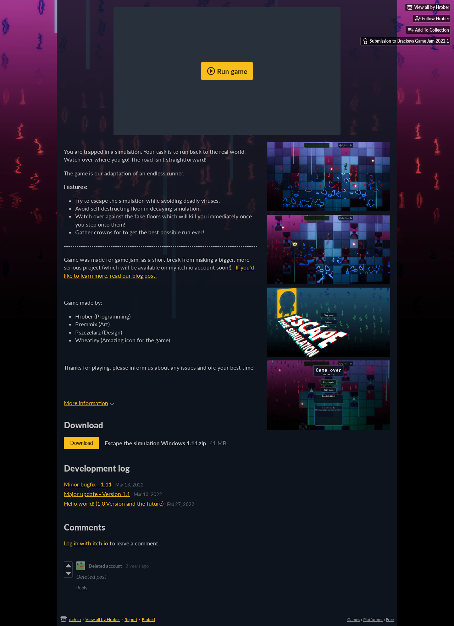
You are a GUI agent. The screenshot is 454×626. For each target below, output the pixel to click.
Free (390, 619)
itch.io (75, 619)
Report (130, 619)
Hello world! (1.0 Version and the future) (114, 503)
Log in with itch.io (86, 543)
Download (81, 443)
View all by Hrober (102, 619)
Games (353, 619)
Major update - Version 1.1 (97, 493)
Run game (227, 71)
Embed (148, 619)
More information (89, 402)
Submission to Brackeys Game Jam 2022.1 (405, 41)
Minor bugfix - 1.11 (88, 484)
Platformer (373, 619)
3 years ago (137, 566)
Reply (82, 587)
